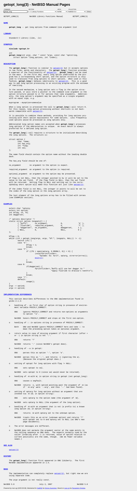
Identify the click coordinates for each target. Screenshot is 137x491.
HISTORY (7, 456)
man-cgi (67, 488)
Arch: (60, 9)
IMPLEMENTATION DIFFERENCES (18, 294)
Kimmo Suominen (51, 488)
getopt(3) (58, 68)
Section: (32, 9)
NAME (6, 23)
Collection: (72, 9)
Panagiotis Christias (78, 488)
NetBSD (39, 488)
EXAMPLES (8, 204)
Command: (8, 9)
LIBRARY (7, 33)
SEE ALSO (8, 445)
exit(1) (38, 258)
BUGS (6, 469)
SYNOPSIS (8, 44)
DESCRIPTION (10, 64)
